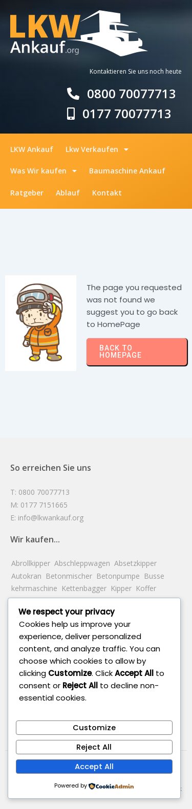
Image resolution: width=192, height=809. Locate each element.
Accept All (94, 766)
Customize (94, 728)
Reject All (94, 747)
